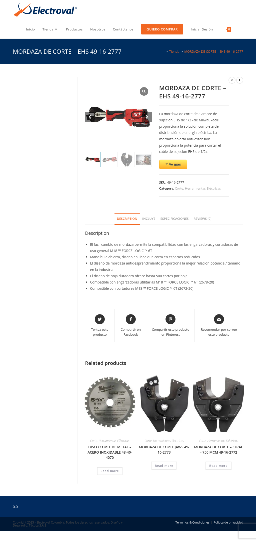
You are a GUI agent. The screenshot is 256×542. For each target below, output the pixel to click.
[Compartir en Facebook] (131, 325)
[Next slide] (147, 117)
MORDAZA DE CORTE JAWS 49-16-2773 (164, 450)
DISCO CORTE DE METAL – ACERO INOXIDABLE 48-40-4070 (110, 452)
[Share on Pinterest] (171, 325)
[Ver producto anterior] (232, 80)
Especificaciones (174, 219)
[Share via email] (219, 325)
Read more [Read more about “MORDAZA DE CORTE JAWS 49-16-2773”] (164, 466)
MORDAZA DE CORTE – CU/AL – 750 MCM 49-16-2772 (218, 450)
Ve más (175, 164)
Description (127, 219)
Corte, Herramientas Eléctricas (198, 188)
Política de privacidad (228, 522)
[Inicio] (162, 51)
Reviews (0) (202, 219)
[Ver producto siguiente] (239, 80)
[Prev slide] (89, 117)
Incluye (148, 219)
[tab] (127, 219)
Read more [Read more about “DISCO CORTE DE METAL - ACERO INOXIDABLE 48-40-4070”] (109, 471)
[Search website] (241, 29)
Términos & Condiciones (193, 522)
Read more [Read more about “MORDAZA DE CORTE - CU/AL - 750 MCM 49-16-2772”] (218, 466)
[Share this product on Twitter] (99, 325)
